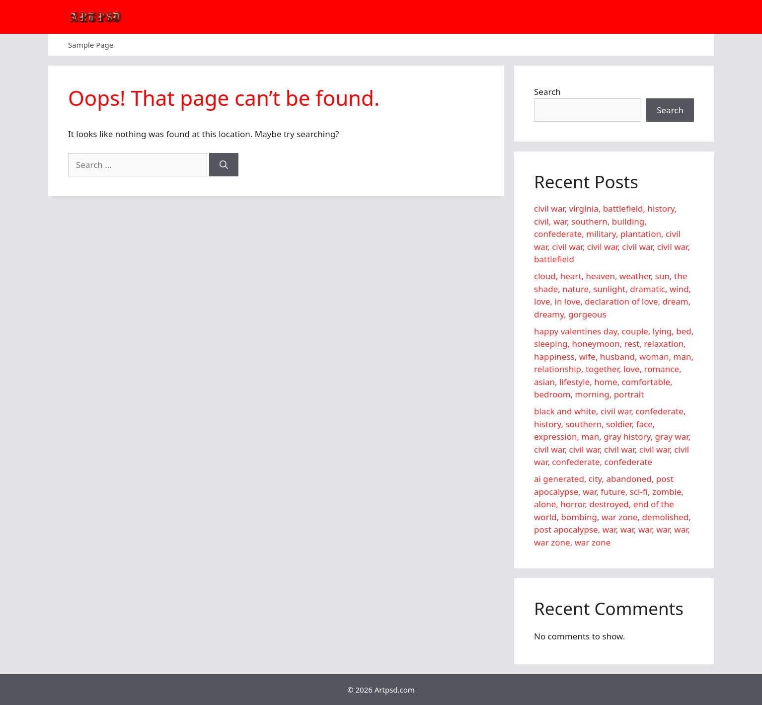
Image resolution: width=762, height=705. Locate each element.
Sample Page (90, 45)
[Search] (223, 165)
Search (547, 91)
